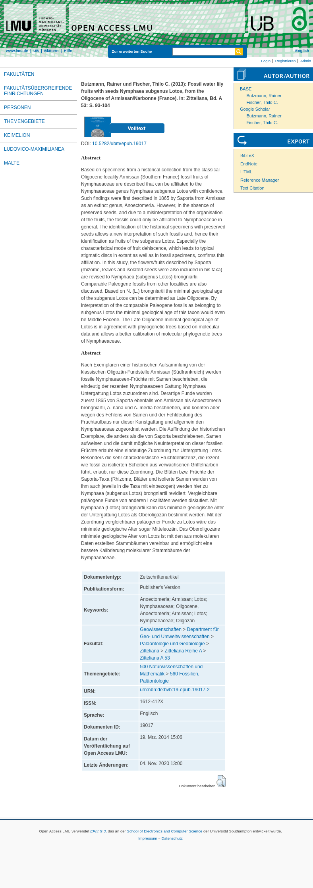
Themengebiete (24, 121)
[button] (221, 781)
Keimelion (17, 135)
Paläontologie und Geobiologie (172, 643)
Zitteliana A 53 (155, 658)
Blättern (51, 50)
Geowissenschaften (161, 629)
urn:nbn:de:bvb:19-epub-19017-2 (174, 689)
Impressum (147, 838)
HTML (246, 171)
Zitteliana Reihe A (183, 651)
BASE (245, 88)
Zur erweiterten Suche (132, 51)
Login (265, 61)
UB (36, 50)
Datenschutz (172, 838)
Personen (17, 107)
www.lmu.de (17, 50)
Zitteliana (149, 651)
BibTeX (247, 155)
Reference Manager (259, 180)
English (302, 50)
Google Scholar (255, 109)
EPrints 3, (98, 831)
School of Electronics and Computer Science (164, 831)
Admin (305, 61)
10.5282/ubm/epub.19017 (119, 143)
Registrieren (285, 61)
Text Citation (252, 188)
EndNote (248, 163)
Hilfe (68, 50)
